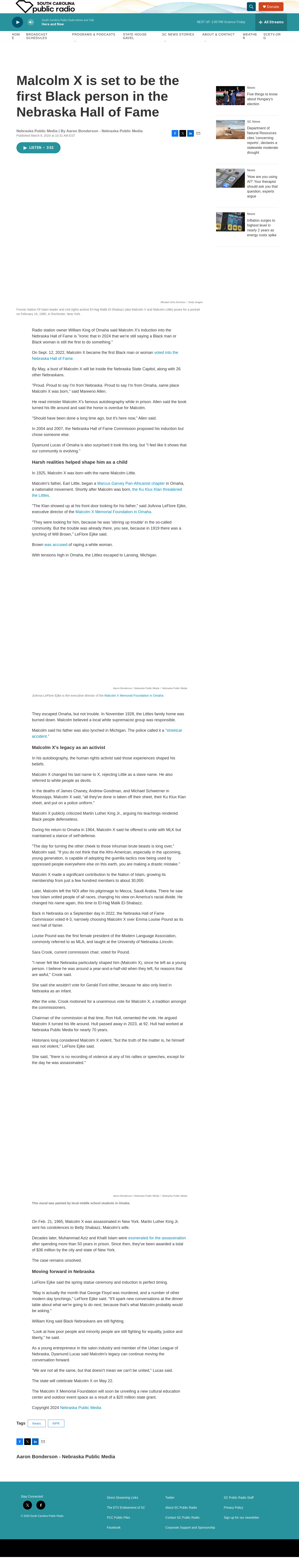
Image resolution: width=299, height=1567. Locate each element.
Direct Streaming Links (122, 1507)
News (36, 1433)
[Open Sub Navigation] (75, 51)
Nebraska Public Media (80, 1417)
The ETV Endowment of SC (126, 1517)
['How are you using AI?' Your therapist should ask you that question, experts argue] (230, 188)
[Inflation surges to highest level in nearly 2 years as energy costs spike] (230, 231)
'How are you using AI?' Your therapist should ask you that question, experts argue (262, 196)
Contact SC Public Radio (182, 1527)
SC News (253, 131)
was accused (55, 554)
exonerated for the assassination (157, 1248)
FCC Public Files (118, 1527)
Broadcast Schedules (36, 46)
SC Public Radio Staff (239, 1507)
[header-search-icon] (253, 11)
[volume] (31, 32)
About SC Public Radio (181, 1517)
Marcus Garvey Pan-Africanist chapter (131, 493)
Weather (250, 46)
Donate (276, 11)
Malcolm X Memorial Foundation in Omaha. (113, 522)
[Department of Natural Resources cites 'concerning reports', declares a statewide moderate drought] (230, 139)
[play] (17, 32)
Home (16, 46)
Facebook (113, 1537)
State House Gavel (135, 46)
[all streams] (271, 32)
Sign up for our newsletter (241, 1527)
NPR (56, 1433)
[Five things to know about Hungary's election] (230, 105)
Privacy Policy (233, 1517)
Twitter (169, 1507)
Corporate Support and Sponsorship (190, 1537)
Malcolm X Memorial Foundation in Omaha (133, 705)
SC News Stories (178, 44)
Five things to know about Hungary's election (262, 109)
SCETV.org (272, 46)
